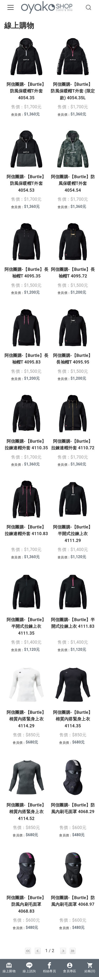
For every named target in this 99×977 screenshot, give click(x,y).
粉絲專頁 (49, 967)
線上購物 (9, 967)
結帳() (89, 967)
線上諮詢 (29, 967)
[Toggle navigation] (10, 7)
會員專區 (69, 967)
